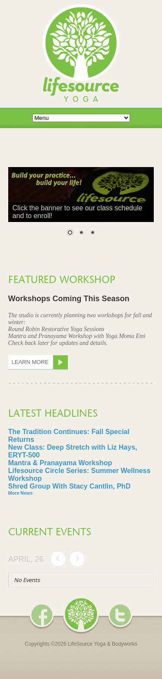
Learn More (40, 362)
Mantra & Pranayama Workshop (60, 463)
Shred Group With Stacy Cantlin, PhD (69, 486)
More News (20, 493)
